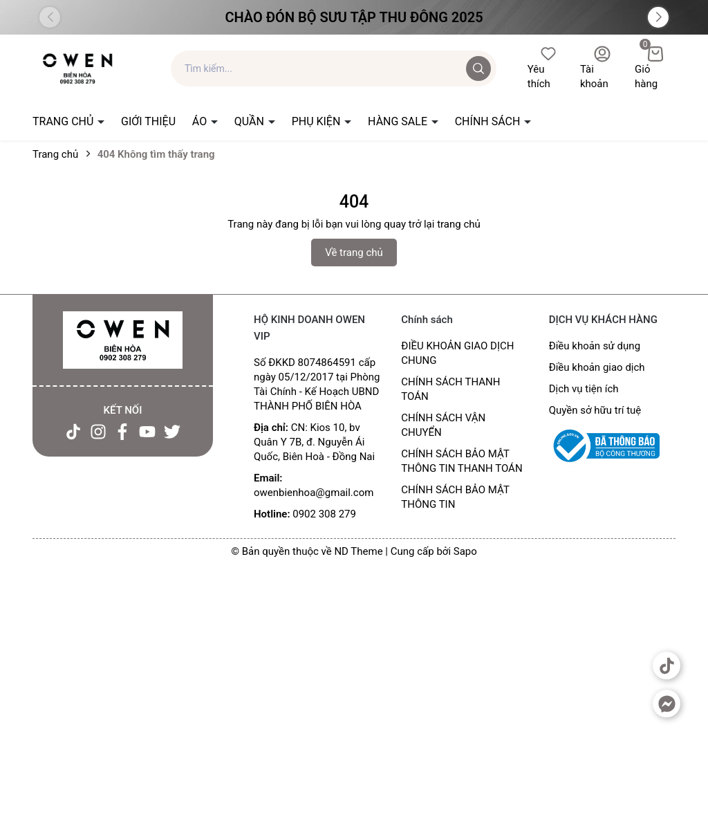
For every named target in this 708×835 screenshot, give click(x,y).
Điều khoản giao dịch (597, 367)
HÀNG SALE (399, 121)
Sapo (465, 551)
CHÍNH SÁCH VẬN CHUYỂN (443, 425)
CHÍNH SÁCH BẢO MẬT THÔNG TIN (455, 497)
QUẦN (250, 121)
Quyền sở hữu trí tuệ (595, 410)
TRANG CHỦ (64, 121)
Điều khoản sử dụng (594, 346)
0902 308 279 (324, 514)
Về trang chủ (354, 252)
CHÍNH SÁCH (489, 121)
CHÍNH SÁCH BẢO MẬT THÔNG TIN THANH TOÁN (461, 461)
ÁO (200, 121)
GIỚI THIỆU (148, 121)
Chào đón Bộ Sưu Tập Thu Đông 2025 (354, 17)
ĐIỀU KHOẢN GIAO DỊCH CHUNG (457, 353)
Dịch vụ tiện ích (584, 389)
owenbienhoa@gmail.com (313, 492)
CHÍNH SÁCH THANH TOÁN (450, 389)
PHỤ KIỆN (318, 121)
